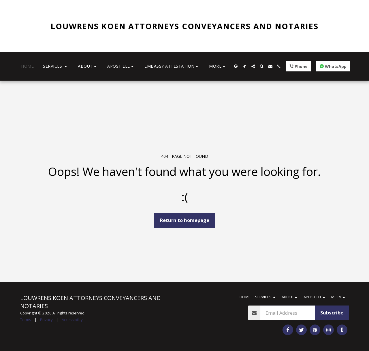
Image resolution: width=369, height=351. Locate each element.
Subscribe (331, 312)
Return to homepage (184, 220)
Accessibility (72, 319)
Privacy (46, 319)
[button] (56, 66)
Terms (25, 319)
